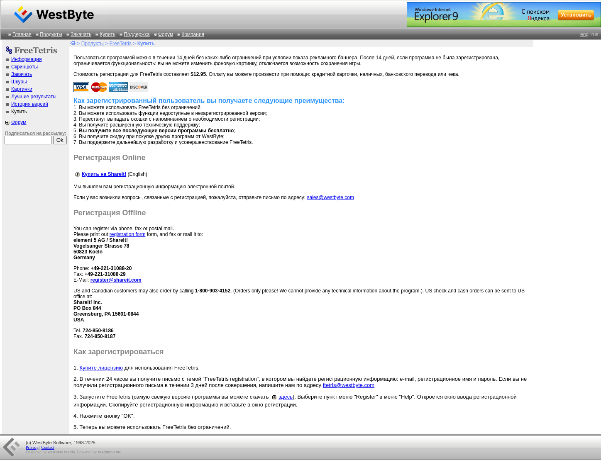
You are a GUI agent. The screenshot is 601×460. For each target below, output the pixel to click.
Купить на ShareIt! (99, 174)
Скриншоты (24, 67)
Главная (22, 34)
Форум (165, 34)
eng (584, 34)
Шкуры (19, 82)
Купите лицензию (101, 368)
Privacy (32, 447)
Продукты (51, 34)
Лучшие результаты (33, 97)
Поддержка (137, 34)
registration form (128, 234)
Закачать (81, 34)
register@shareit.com (116, 280)
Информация (26, 59)
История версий (29, 104)
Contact (48, 447)
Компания (192, 34)
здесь (281, 397)
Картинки (21, 89)
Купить (107, 34)
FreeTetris (121, 43)
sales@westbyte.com (330, 197)
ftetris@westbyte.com (348, 385)
